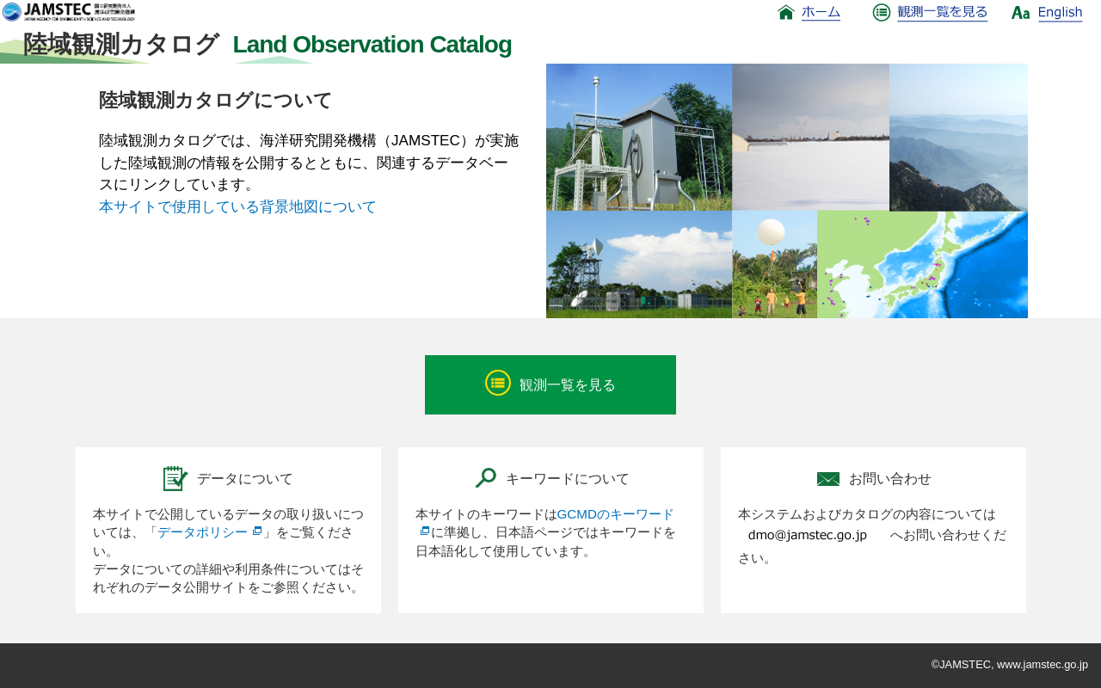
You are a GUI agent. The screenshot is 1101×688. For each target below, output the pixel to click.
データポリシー (210, 532)
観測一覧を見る (550, 383)
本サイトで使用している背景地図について (238, 207)
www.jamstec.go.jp (1042, 664)
